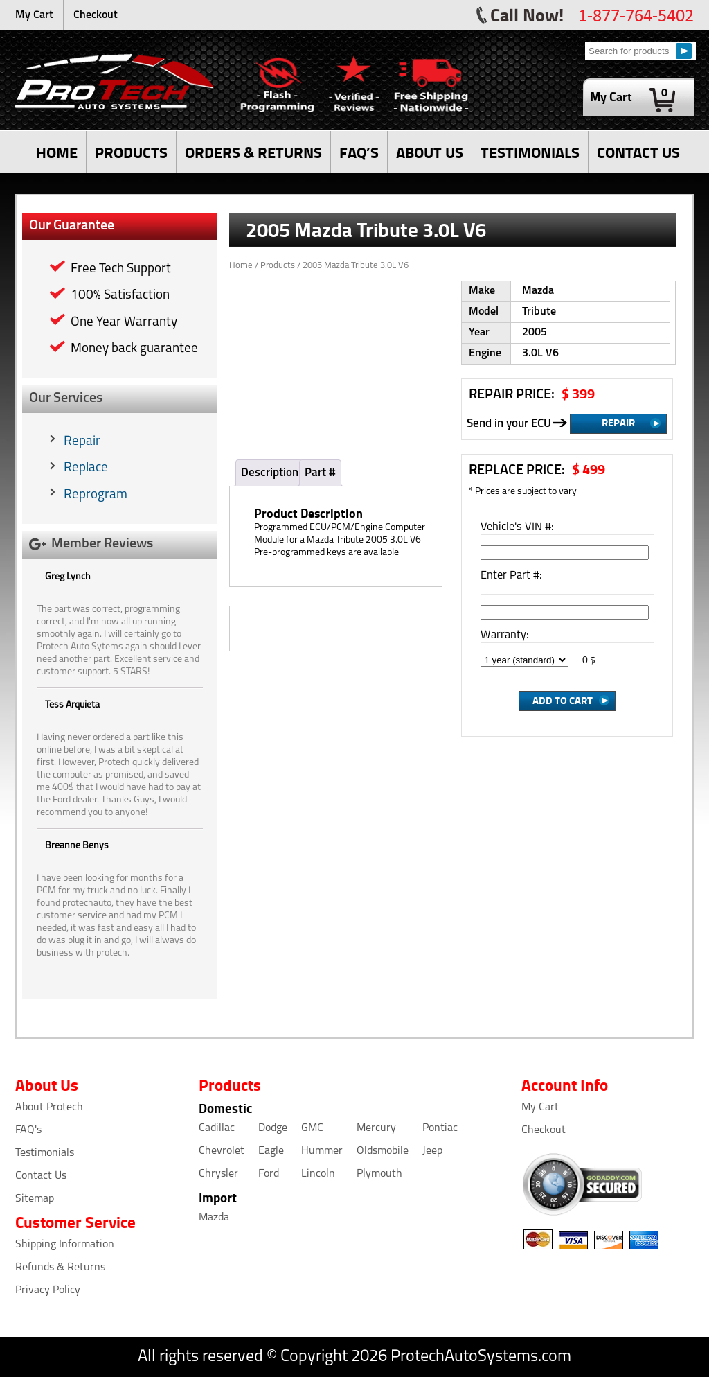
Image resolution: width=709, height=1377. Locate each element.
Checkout (95, 15)
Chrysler (218, 1173)
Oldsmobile (383, 1151)
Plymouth (379, 1173)
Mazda (214, 1217)
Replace (86, 468)
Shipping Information (64, 1244)
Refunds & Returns (60, 1267)
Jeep (432, 1151)
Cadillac (217, 1128)
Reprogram (95, 495)
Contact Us (40, 1176)
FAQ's (28, 1130)
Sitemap (34, 1198)
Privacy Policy (47, 1290)
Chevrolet (221, 1151)
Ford (268, 1173)
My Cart (34, 15)
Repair (82, 441)
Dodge (272, 1128)
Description (269, 473)
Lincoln (318, 1173)
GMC (312, 1128)
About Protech (49, 1107)
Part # (320, 473)
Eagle (271, 1151)
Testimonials (44, 1153)
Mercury (376, 1128)
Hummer (322, 1151)
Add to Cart (562, 700)
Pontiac (440, 1128)
